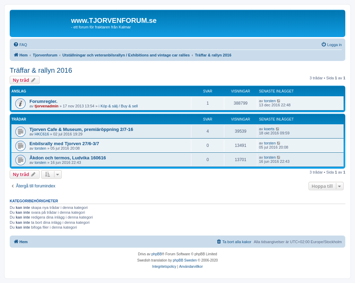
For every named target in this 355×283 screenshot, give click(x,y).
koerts (269, 129)
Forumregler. (43, 101)
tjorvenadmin (47, 106)
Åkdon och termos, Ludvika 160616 (67, 157)
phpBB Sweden (185, 260)
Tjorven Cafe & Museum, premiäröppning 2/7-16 (81, 129)
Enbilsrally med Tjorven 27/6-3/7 (64, 143)
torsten (270, 101)
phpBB (156, 254)
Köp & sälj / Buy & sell (119, 106)
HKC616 (42, 134)
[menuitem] (20, 45)
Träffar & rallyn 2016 (41, 70)
